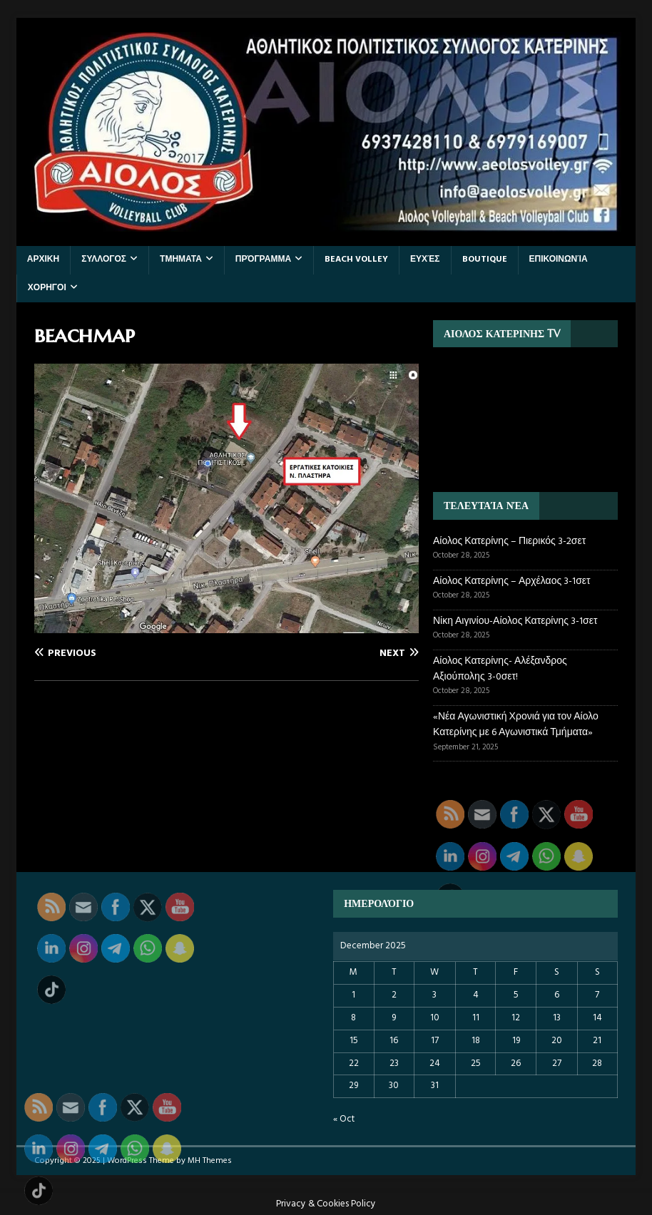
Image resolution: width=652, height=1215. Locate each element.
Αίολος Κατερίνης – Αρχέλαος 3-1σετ (512, 581)
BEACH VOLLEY (356, 259)
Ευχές (424, 259)
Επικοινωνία (558, 259)
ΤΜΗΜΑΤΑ (181, 259)
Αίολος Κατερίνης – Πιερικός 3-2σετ (509, 541)
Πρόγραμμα (263, 259)
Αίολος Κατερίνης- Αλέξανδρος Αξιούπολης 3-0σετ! (500, 669)
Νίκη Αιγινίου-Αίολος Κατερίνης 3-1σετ (515, 621)
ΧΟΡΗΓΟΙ (47, 288)
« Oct (344, 1119)
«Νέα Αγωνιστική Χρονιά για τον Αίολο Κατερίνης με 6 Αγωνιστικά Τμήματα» (515, 725)
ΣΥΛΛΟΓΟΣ (103, 259)
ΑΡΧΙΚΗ (43, 259)
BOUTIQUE (484, 259)
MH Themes (210, 1161)
